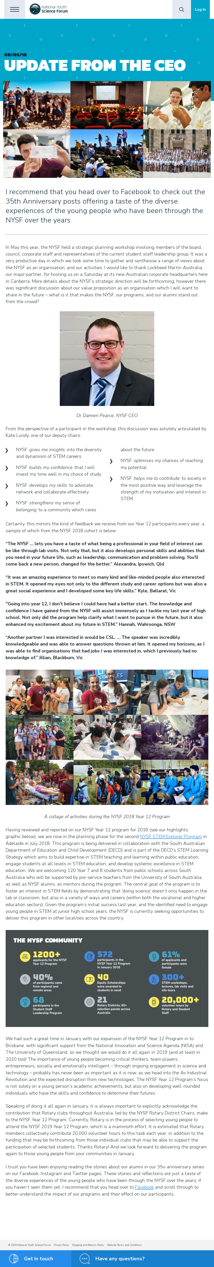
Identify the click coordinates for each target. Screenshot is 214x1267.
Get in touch (38, 1258)
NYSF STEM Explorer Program (171, 836)
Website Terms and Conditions (124, 1245)
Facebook (144, 1187)
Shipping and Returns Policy (88, 1245)
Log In (200, 9)
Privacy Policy (61, 1245)
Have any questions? (120, 1258)
